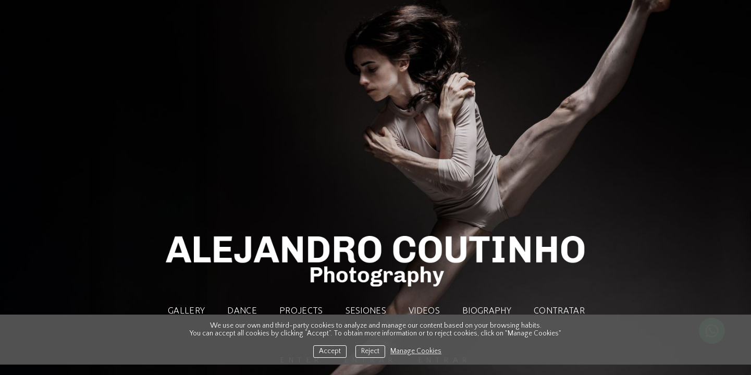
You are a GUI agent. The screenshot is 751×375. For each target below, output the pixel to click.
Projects (301, 310)
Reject (370, 351)
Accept (330, 351)
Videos (424, 310)
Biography (486, 310)
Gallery (186, 310)
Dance (242, 310)
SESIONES (366, 310)
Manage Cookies (415, 351)
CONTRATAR (559, 310)
